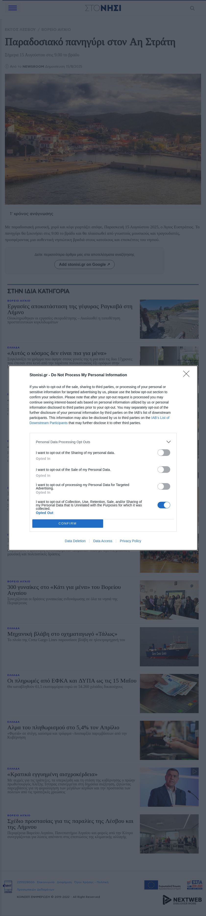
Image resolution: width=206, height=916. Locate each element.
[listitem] (103, 441)
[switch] (164, 452)
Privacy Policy (130, 541)
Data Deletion (75, 541)
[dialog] (103, 458)
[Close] (188, 375)
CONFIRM (68, 523)
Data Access (102, 541)
